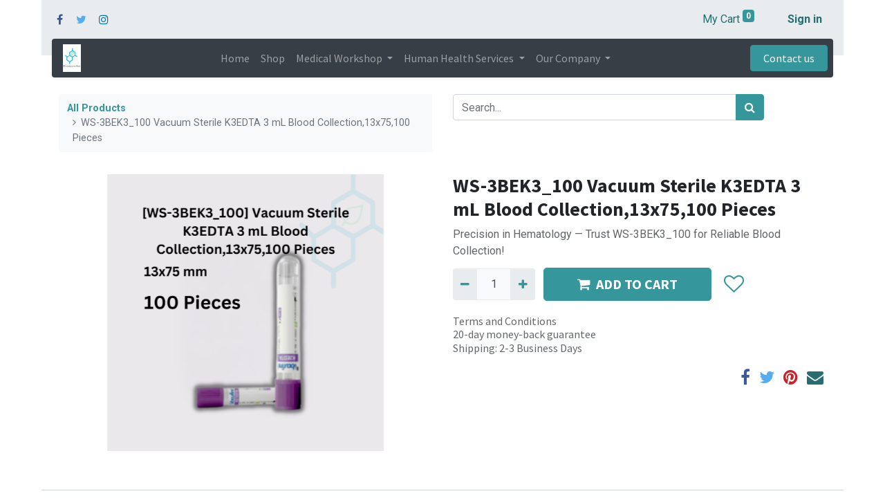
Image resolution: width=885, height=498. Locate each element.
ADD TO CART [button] (627, 284)
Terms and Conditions (505, 321)
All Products (96, 108)
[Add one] (522, 284)
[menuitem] (235, 58)
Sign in (805, 19)
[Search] (750, 107)
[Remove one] (465, 284)
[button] (733, 284)
